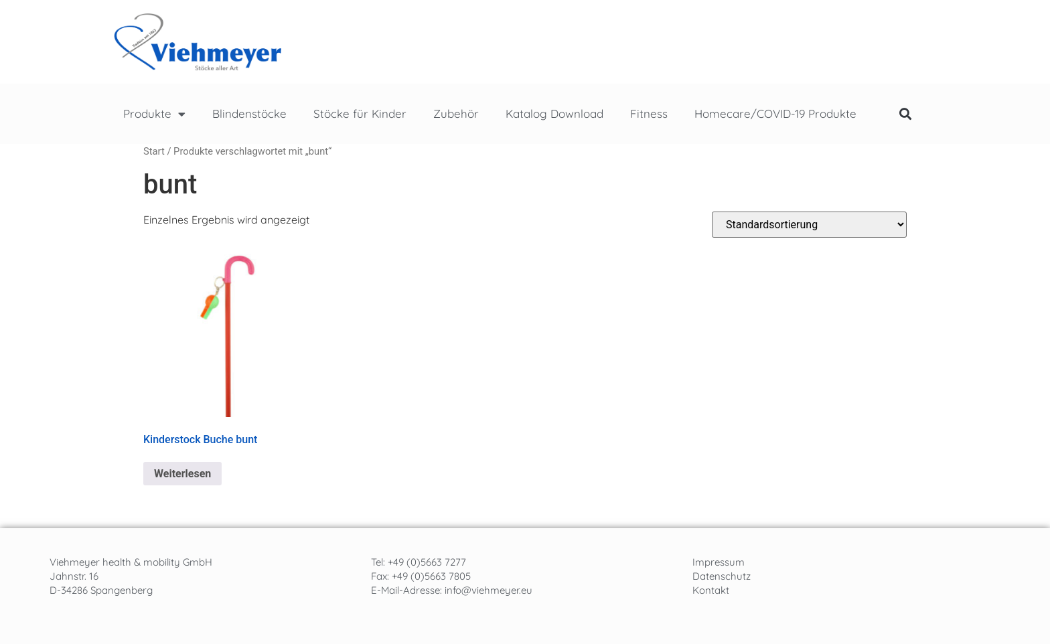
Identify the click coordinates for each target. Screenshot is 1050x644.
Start (154, 151)
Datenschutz (721, 576)
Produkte (154, 114)
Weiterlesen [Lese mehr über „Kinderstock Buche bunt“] (182, 473)
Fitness (649, 113)
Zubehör (456, 113)
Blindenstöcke (249, 113)
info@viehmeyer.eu (488, 590)
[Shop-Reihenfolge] (809, 225)
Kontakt (710, 590)
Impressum (718, 562)
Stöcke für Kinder (359, 113)
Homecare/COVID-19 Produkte (775, 113)
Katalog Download (554, 113)
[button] (905, 114)
